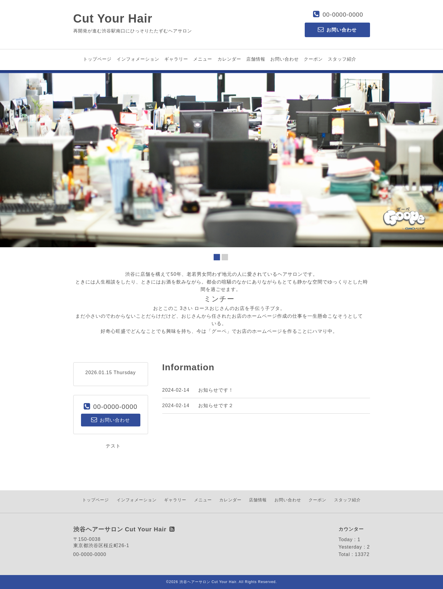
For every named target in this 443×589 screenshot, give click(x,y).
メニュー (202, 59)
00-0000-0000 (343, 14)
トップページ (97, 59)
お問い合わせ (284, 59)
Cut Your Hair (113, 18)
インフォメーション (138, 59)
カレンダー (229, 59)
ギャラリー (176, 59)
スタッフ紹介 (342, 59)
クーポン (313, 59)
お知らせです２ (216, 405)
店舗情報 (255, 59)
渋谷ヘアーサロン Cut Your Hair (208, 582)
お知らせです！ (216, 390)
